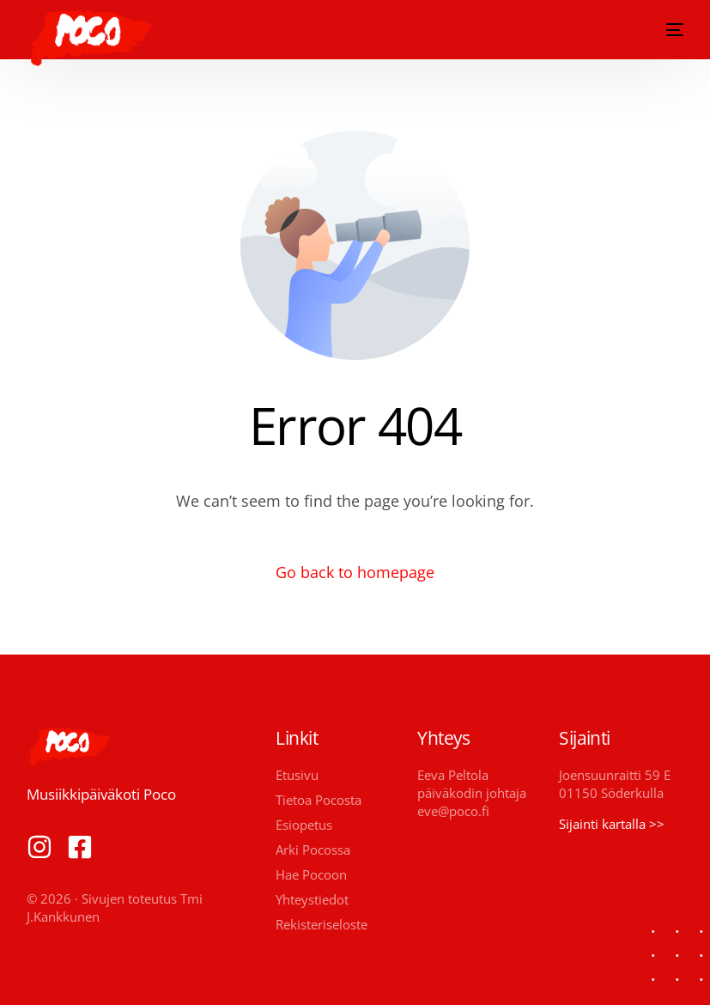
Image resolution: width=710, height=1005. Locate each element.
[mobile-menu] (671, 29)
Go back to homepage (355, 572)
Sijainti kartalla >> (611, 823)
